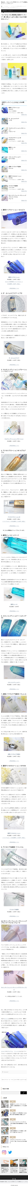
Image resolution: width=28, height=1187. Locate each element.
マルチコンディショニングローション (14, 439)
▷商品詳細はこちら (14, 288)
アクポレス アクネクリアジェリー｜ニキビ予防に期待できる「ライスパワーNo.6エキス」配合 (14, 1170)
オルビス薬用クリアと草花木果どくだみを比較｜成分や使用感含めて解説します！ (18, 1114)
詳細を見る (24, 114)
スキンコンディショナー (14, 682)
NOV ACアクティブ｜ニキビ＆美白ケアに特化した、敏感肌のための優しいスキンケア (23, 1170)
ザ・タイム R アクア (14, 358)
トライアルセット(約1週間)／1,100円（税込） (14, 521)
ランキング (11, 10)
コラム (5, 1165)
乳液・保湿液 (14, 1165)
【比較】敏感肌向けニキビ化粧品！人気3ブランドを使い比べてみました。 (18, 1131)
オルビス (6, 1018)
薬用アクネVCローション (14, 833)
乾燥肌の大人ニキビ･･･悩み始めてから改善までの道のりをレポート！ (5, 1170)
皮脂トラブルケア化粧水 (14, 754)
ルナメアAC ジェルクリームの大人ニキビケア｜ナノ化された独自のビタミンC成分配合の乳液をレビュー (20, 1080)
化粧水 (23, 1165)
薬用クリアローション (14, 277)
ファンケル (17, 1051)
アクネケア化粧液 (14, 909)
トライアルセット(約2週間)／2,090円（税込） (14, 837)
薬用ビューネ (14, 604)
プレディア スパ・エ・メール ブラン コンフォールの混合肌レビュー (7, 1080)
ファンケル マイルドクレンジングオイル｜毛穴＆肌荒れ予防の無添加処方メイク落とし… (18, 1123)
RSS (15, 1179)
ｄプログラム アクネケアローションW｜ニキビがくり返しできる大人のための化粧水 (18, 1141)
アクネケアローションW (14, 517)
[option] (4, 1166)
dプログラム (10, 1051)
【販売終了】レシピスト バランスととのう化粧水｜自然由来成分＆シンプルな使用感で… (18, 1106)
